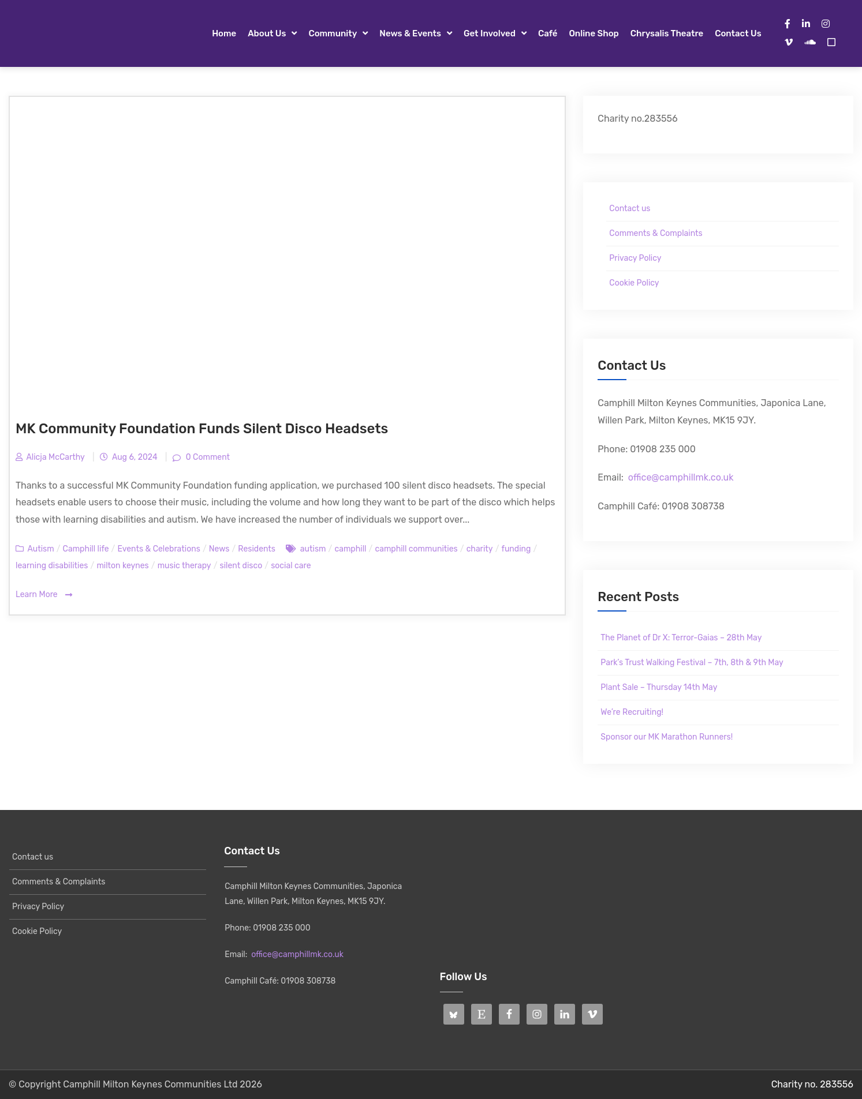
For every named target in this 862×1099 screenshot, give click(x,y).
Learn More (44, 595)
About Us (267, 33)
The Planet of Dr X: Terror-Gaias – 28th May (681, 638)
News (219, 549)
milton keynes (122, 566)
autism (313, 549)
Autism (40, 549)
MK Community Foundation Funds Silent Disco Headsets (202, 429)
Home (224, 33)
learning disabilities (52, 566)
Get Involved (490, 33)
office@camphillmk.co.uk (681, 477)
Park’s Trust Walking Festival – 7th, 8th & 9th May (691, 662)
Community (332, 33)
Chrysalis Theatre (666, 33)
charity (480, 549)
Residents (256, 549)
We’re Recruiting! (631, 712)
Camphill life (86, 549)
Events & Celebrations (158, 549)
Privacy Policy (635, 258)
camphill (350, 549)
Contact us (738, 33)
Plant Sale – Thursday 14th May (658, 687)
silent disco (241, 566)
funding (516, 549)
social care (291, 566)
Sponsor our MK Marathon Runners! (666, 737)
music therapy (184, 566)
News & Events (410, 33)
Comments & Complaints (655, 233)
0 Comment (207, 457)
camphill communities (416, 549)
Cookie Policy (634, 283)
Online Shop (593, 33)
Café (548, 33)
